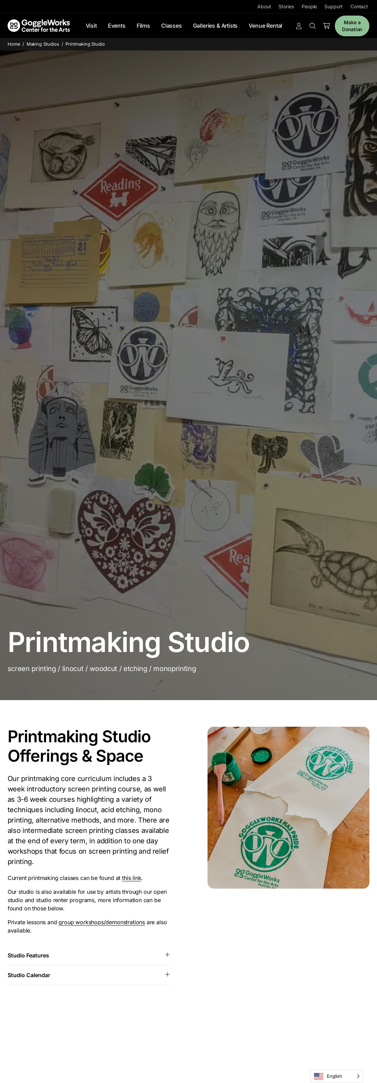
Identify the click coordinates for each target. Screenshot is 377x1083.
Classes (171, 25)
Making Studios (43, 44)
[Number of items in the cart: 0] (326, 25)
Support (333, 6)
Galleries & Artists (215, 25)
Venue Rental (265, 25)
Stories (286, 6)
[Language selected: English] (336, 1076)
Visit (91, 25)
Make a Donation (352, 25)
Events (117, 25)
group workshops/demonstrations (101, 922)
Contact (359, 6)
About (264, 6)
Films (143, 25)
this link (131, 877)
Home (14, 44)
